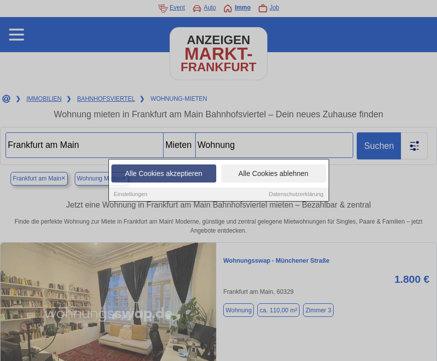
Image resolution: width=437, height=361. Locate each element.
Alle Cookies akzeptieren (163, 174)
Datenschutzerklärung (296, 195)
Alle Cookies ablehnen (273, 174)
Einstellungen (131, 195)
